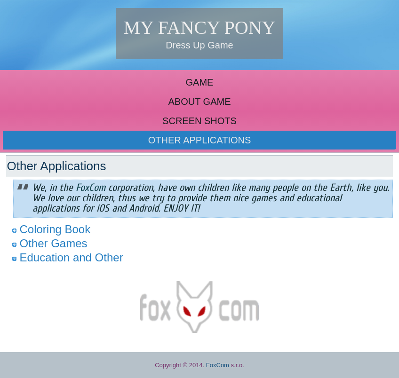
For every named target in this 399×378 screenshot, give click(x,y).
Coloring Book (54, 229)
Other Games (53, 243)
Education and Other (71, 257)
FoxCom (217, 365)
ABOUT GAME (199, 101)
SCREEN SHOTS (199, 121)
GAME (200, 82)
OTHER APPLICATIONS (199, 140)
